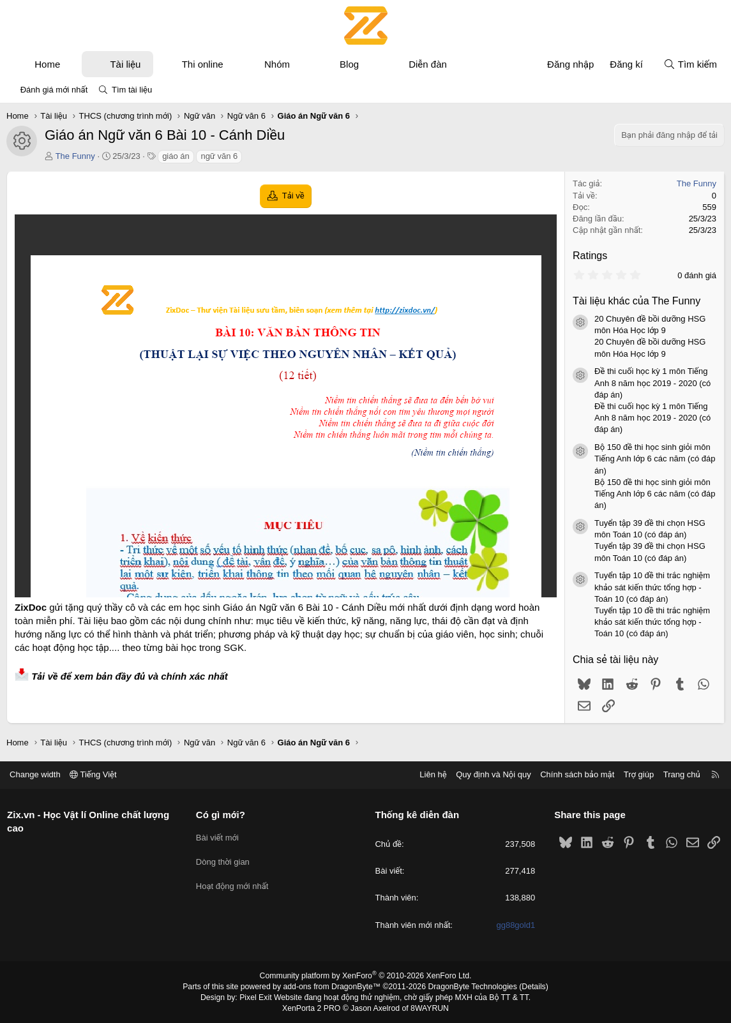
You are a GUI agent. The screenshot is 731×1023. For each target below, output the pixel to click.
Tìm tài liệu (132, 89)
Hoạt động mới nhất (233, 882)
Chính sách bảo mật (575, 774)
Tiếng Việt (95, 774)
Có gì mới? (221, 814)
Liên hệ (430, 774)
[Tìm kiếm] (690, 64)
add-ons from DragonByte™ (332, 986)
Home (47, 64)
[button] (72, 64)
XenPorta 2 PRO (312, 1007)
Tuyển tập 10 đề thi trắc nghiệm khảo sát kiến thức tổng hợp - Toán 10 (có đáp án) (652, 587)
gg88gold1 (514, 925)
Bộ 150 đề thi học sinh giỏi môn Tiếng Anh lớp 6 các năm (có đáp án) (654, 458)
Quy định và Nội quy (491, 774)
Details (530, 986)
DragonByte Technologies (470, 986)
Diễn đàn (428, 64)
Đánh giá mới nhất (54, 89)
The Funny (75, 156)
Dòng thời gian (224, 859)
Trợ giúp (636, 774)
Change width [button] (37, 774)
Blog (349, 64)
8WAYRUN (429, 1007)
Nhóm (277, 64)
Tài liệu (125, 64)
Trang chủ (679, 774)
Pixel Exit (257, 996)
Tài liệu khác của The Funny (636, 300)
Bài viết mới (218, 836)
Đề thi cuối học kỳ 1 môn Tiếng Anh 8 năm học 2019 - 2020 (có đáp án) (652, 382)
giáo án (176, 156)
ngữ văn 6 (218, 156)
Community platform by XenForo (365, 975)
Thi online (202, 64)
